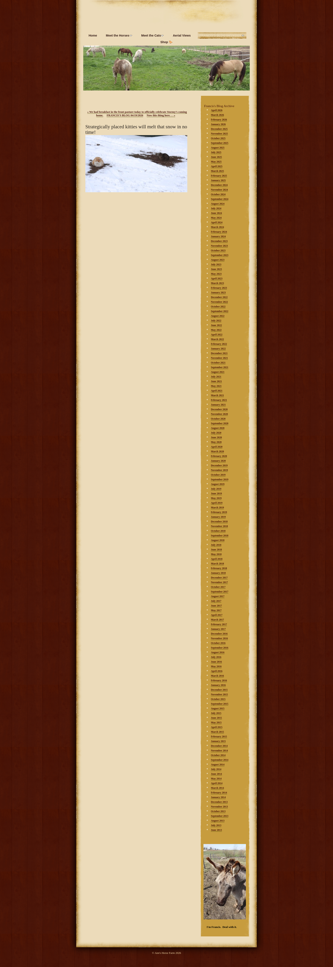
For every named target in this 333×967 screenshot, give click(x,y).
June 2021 (216, 381)
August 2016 (217, 652)
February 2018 (219, 568)
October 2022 (218, 306)
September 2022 (219, 311)
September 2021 (219, 367)
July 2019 (216, 488)
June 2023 (216, 269)
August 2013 (217, 820)
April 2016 (216, 671)
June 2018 (216, 549)
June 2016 (216, 661)
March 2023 (217, 283)
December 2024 (219, 185)
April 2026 (216, 110)
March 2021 (217, 395)
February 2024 (219, 231)
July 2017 (216, 600)
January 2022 (218, 348)
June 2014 (216, 773)
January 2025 (218, 180)
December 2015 (219, 689)
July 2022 (216, 320)
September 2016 (219, 647)
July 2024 (216, 208)
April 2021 (216, 390)
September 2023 (219, 255)
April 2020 (216, 446)
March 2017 (217, 619)
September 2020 (219, 423)
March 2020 (217, 451)
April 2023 (216, 278)
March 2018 (217, 563)
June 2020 (216, 437)
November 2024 (219, 189)
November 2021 (219, 357)
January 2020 (218, 460)
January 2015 (218, 741)
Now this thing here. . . (161, 115)
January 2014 (218, 797)
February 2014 (219, 792)
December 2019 (219, 465)
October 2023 (218, 250)
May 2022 (216, 329)
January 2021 (218, 404)
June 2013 (216, 829)
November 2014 (219, 750)
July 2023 (216, 264)
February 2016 (219, 680)
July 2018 (216, 544)
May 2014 (216, 778)
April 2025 (216, 166)
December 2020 (219, 409)
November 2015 (219, 694)
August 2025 (217, 147)
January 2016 (218, 685)
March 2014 (217, 787)
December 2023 (219, 241)
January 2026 (218, 124)
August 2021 (217, 371)
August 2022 (217, 315)
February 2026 (219, 119)
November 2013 (219, 806)
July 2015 (216, 713)
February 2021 (219, 400)
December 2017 (219, 577)
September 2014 (219, 759)
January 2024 (218, 236)
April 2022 (216, 334)
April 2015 (216, 727)
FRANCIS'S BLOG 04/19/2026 (125, 115)
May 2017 (216, 610)
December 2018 (219, 521)
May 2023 (216, 273)
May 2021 (216, 386)
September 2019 (219, 479)
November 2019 (219, 470)
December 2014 (219, 745)
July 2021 (216, 376)
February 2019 (219, 512)
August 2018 (217, 540)
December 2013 (219, 801)
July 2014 (216, 769)
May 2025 (216, 161)
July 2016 (216, 657)
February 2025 (219, 175)
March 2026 (217, 114)
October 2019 (218, 474)
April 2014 (216, 783)
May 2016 (216, 666)
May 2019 (216, 498)
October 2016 (218, 643)
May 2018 (216, 554)
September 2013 (219, 815)
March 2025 (217, 171)
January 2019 (218, 516)
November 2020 (219, 414)
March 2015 (217, 731)
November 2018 (219, 526)
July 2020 (216, 432)
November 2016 (219, 638)
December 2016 (219, 633)
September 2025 (219, 142)
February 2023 (219, 287)
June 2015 (216, 717)
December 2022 (219, 297)
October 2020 (218, 418)
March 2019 (217, 507)
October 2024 (218, 194)
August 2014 (217, 764)
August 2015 (217, 708)
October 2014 (218, 755)
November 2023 (219, 245)
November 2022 (219, 301)
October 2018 (218, 530)
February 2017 (219, 624)
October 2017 (218, 586)
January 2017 (218, 629)
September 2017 (219, 591)
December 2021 (219, 353)
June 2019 (216, 493)
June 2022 (216, 325)
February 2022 (219, 343)
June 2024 (216, 213)
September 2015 (219, 703)
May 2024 (216, 217)
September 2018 (219, 535)
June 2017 (216, 605)
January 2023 (218, 292)
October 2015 (218, 699)
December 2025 (219, 128)
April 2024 (216, 222)
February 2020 (219, 456)
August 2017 (217, 596)
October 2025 (218, 138)
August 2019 (217, 484)
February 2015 (219, 736)
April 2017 (216, 615)
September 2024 (219, 199)
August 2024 (217, 203)
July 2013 (216, 825)
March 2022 (217, 339)
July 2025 (216, 152)
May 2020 (216, 442)
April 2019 (216, 502)
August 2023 (217, 259)
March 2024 (217, 227)
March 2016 (217, 675)
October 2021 (218, 362)
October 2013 (218, 811)
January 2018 (218, 572)
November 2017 (219, 582)
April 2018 (216, 558)
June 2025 (216, 157)
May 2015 (216, 722)
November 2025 (219, 133)
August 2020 (217, 428)
